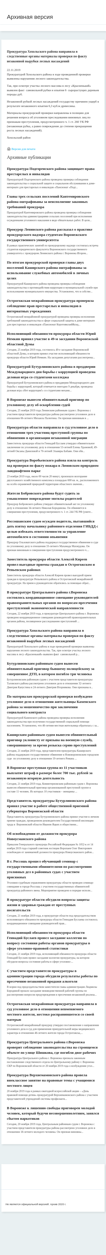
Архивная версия (30, 17)
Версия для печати (24, 149)
